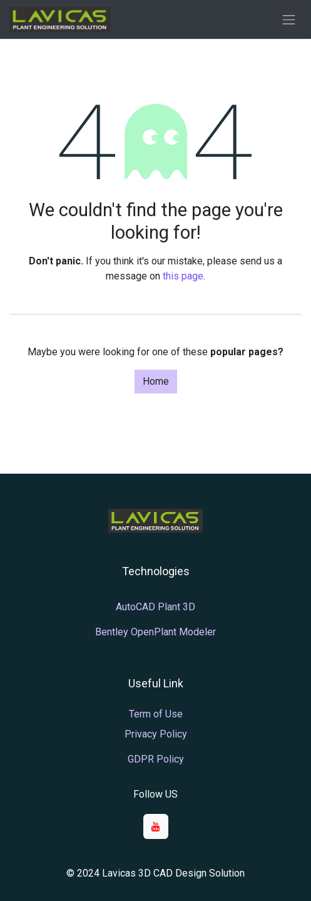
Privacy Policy (156, 734)
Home (156, 381)
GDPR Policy (156, 759)
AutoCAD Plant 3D (155, 607)
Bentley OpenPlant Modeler (155, 632)
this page (183, 276)
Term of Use (156, 714)
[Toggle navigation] (289, 19)
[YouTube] (155, 826)
